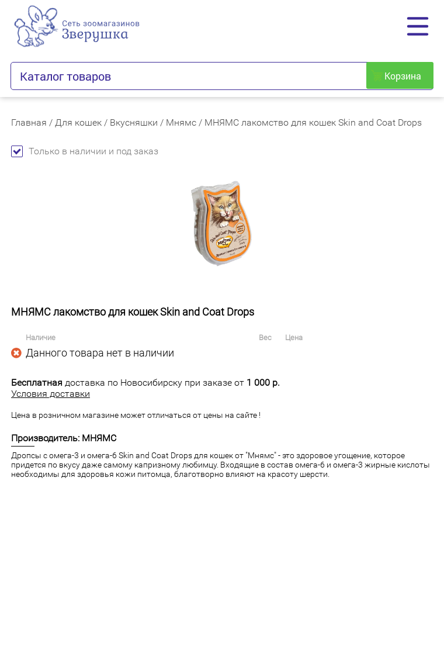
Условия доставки (50, 393)
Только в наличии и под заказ (84, 151)
